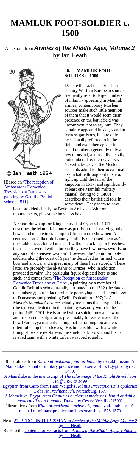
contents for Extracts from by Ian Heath (80, 433)
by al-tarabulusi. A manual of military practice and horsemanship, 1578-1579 (76, 408)
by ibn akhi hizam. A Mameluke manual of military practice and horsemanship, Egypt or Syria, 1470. (70, 366)
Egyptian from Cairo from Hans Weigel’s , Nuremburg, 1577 (70, 388)
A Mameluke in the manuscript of (70, 378)
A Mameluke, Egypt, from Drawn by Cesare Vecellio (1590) (70, 398)
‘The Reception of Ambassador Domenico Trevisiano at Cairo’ (60, 280)
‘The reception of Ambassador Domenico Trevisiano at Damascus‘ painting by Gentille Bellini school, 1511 (29, 192)
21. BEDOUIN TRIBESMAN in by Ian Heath (75, 423)
